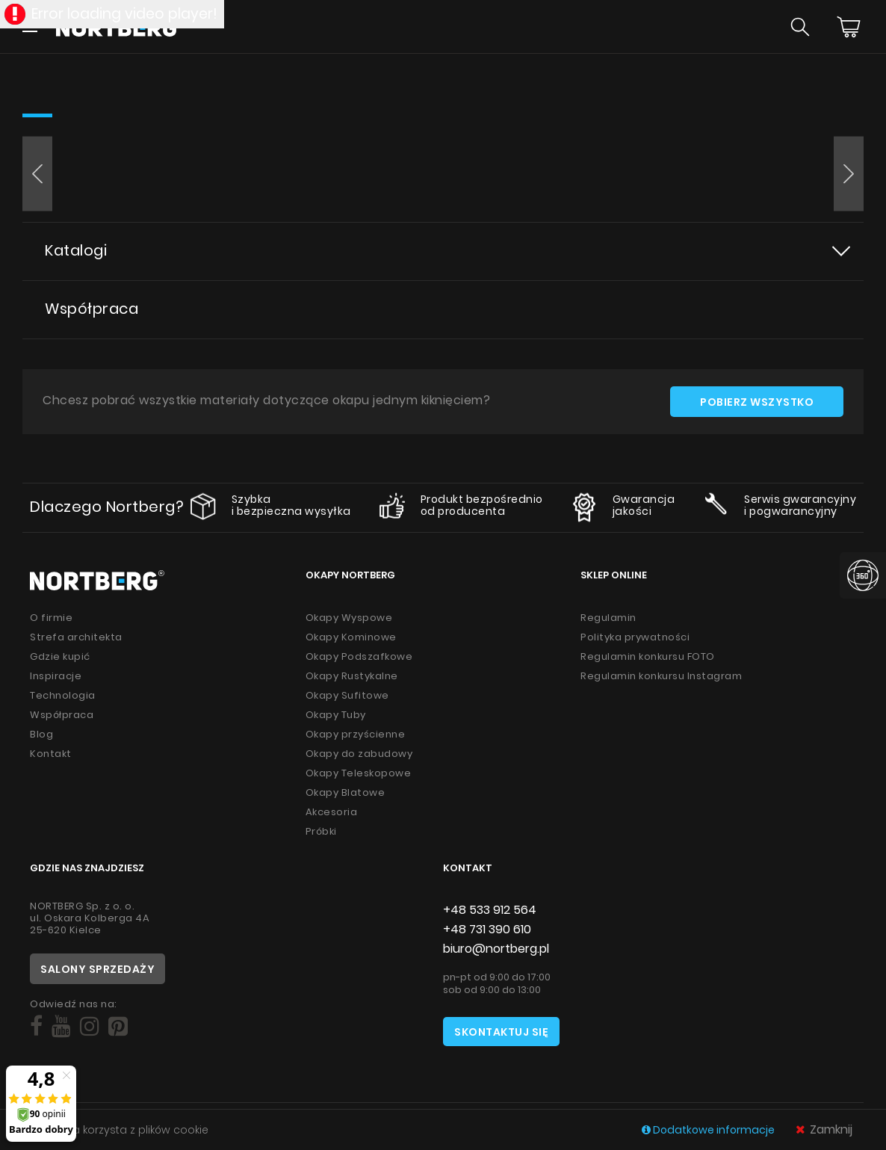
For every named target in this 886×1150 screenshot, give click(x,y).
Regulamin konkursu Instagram (661, 676)
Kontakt (51, 753)
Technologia (63, 695)
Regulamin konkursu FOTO (647, 656)
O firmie (51, 617)
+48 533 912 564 (489, 909)
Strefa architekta (76, 637)
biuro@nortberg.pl (496, 948)
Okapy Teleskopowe (359, 773)
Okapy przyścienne (356, 734)
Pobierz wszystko (757, 402)
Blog (41, 734)
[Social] (36, 1026)
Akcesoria (332, 812)
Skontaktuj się (501, 1031)
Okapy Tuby (336, 715)
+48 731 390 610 (487, 929)
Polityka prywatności (635, 637)
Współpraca (91, 308)
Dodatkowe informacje (709, 1129)
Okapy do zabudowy (359, 753)
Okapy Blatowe (345, 792)
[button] (37, 174)
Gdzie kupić (60, 656)
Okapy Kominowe (351, 637)
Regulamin (608, 617)
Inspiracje (55, 676)
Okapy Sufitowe (347, 695)
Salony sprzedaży (97, 969)
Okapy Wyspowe (349, 617)
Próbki (321, 831)
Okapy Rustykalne (352, 676)
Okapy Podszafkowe (359, 656)
